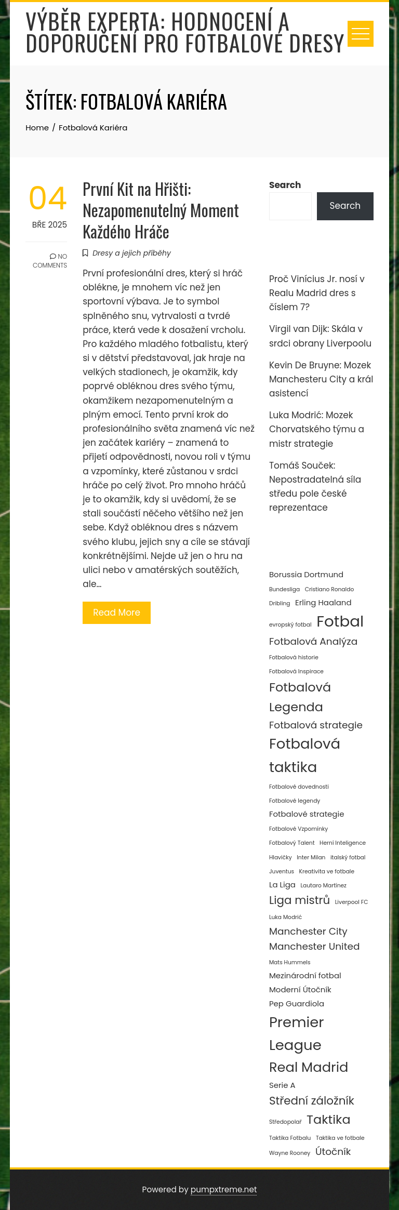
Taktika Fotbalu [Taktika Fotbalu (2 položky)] (290, 1138)
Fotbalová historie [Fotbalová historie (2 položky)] (293, 657)
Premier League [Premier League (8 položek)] (296, 1033)
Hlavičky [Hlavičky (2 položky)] (280, 857)
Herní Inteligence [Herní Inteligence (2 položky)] (343, 843)
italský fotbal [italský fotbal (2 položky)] (347, 857)
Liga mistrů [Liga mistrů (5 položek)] (299, 900)
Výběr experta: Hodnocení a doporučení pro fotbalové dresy (184, 32)
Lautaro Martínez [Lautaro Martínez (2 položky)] (323, 885)
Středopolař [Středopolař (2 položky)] (285, 1122)
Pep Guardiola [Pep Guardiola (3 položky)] (296, 1003)
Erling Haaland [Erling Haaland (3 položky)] (323, 602)
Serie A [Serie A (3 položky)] (282, 1085)
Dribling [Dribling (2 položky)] (279, 603)
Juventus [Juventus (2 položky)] (281, 871)
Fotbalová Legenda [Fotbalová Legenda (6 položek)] (300, 697)
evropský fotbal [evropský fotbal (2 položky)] (290, 625)
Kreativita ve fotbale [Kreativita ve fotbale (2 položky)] (326, 871)
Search (285, 185)
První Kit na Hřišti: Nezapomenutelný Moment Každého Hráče (161, 209)
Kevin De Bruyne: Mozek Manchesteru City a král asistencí (321, 379)
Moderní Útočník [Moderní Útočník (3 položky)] (300, 989)
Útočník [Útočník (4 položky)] (333, 1151)
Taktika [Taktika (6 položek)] (329, 1119)
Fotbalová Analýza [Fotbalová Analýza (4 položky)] (313, 641)
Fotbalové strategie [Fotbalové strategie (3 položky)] (306, 813)
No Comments (50, 261)
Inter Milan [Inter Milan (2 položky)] (311, 857)
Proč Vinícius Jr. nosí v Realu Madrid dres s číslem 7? (317, 293)
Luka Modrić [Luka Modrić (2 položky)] (285, 917)
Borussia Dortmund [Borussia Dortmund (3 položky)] (306, 574)
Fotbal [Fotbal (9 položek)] (340, 621)
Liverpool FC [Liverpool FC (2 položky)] (351, 902)
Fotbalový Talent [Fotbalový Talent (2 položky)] (292, 843)
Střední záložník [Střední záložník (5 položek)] (311, 1101)
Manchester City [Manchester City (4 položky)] (308, 931)
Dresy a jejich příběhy (131, 253)
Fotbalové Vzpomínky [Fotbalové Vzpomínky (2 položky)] (298, 829)
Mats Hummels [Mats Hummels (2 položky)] (290, 962)
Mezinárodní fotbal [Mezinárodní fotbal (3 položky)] (305, 975)
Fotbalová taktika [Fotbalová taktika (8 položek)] (304, 755)
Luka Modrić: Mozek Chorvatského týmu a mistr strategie (316, 429)
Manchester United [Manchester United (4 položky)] (314, 946)
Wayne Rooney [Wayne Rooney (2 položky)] (289, 1153)
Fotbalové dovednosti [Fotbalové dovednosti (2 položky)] (299, 787)
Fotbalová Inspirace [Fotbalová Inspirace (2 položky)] (296, 671)
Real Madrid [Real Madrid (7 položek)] (308, 1067)
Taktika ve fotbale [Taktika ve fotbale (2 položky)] (340, 1138)
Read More (116, 612)
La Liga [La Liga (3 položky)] (282, 884)
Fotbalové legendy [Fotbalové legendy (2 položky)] (294, 801)
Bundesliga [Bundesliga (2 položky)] (284, 589)
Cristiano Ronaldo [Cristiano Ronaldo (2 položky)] (329, 589)
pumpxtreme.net (224, 1189)
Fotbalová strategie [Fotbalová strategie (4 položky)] (316, 725)
